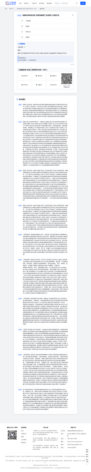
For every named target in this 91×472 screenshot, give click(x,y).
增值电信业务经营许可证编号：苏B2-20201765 (45, 465)
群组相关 (41, 3)
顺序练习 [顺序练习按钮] (25, 75)
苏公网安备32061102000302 (62, 468)
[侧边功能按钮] (87, 455)
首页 (20, 3)
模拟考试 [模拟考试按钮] (39, 75)
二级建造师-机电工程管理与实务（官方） (26, 8)
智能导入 (26, 3)
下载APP (34, 3)
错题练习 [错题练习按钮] (53, 75)
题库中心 (11, 8)
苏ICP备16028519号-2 (48, 468)
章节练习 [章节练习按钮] (25, 84)
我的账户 (23, 442)
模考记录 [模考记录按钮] (53, 84)
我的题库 (49, 3)
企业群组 (23, 439)
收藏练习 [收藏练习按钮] (39, 84)
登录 (83, 3)
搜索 (22, 436)
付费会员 (23, 434)
